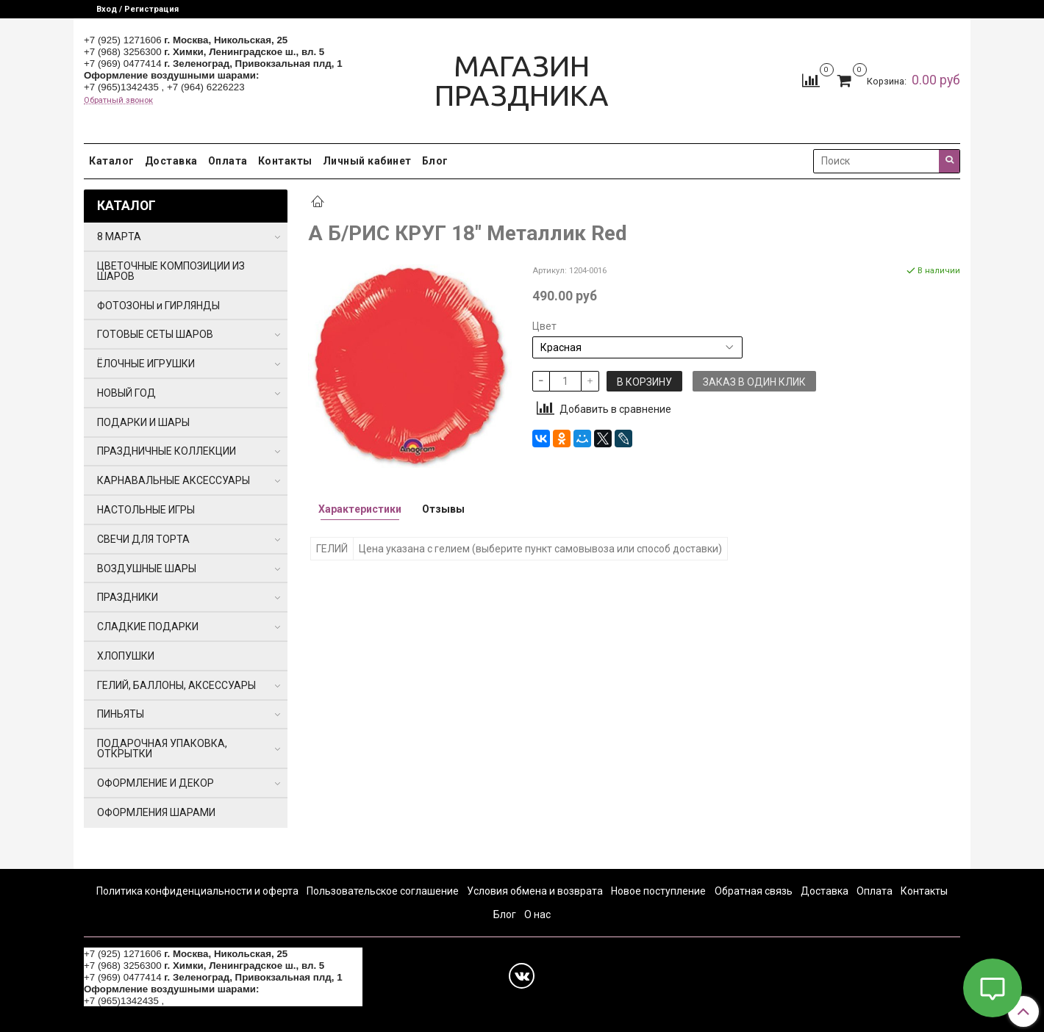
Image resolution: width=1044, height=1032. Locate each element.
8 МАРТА (119, 236)
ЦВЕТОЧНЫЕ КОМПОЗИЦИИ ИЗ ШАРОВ (171, 271)
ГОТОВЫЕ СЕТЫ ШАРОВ (155, 334)
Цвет (544, 326)
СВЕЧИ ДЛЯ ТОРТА (143, 539)
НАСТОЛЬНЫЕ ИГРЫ (146, 510)
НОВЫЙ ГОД (126, 393)
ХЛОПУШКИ (125, 656)
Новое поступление (658, 891)
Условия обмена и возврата (535, 891)
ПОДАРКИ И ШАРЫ (143, 422)
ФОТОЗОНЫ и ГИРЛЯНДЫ (158, 305)
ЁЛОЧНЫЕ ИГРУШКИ (146, 363)
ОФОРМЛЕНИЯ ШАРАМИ (156, 812)
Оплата (228, 161)
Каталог (112, 161)
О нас (537, 914)
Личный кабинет (367, 161)
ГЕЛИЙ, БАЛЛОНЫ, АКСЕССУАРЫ (176, 685)
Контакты (285, 161)
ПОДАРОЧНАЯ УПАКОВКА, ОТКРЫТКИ (162, 748)
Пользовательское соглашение (383, 891)
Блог (435, 161)
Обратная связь (754, 891)
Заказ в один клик (754, 382)
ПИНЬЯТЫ (120, 714)
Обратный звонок (118, 100)
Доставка (171, 161)
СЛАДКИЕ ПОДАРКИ (148, 626)
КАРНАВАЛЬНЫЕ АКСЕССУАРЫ (173, 480)
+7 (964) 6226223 (206, 87)
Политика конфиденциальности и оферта (197, 891)
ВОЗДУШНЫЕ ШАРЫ (146, 568)
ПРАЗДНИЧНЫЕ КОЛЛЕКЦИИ (166, 451)
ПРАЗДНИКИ (127, 597)
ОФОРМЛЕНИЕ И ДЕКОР (155, 783)
